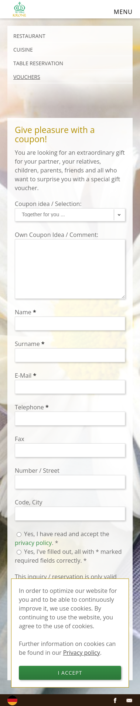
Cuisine (23, 49)
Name (25, 312)
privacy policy (33, 543)
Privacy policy (81, 653)
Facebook (115, 700)
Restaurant (29, 35)
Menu (123, 12)
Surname (30, 344)
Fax (20, 439)
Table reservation (38, 63)
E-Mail (25, 375)
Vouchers (26, 76)
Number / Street (38, 470)
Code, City (29, 502)
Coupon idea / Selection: (49, 204)
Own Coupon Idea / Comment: (57, 235)
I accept (70, 672)
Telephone (32, 407)
